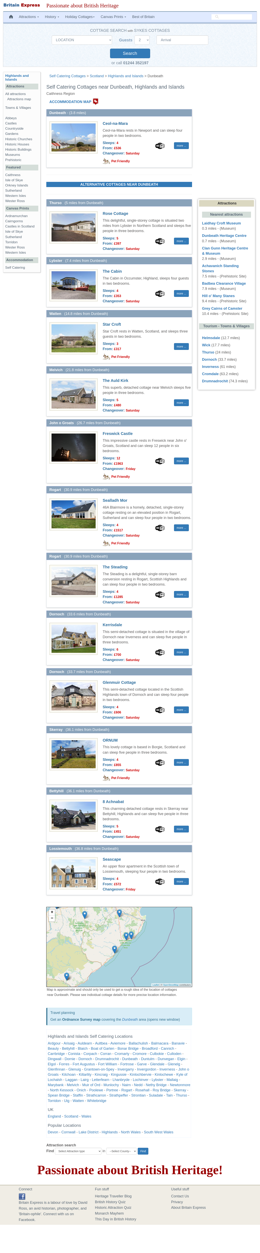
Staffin (78, 1095)
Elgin (181, 1059)
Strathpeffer (118, 1095)
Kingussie (118, 1075)
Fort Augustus (84, 1064)
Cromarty (121, 1054)
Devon (53, 1132)
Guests (126, 40)
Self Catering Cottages (67, 76)
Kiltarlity (85, 1075)
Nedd (138, 1085)
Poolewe (96, 1090)
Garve (142, 1064)
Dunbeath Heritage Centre (224, 236)
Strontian (138, 1095)
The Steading (115, 567)
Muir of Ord (91, 1085)
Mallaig (172, 1080)
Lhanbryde (120, 1080)
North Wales (131, 1132)
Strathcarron (96, 1095)
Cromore (140, 1054)
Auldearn (85, 1043)
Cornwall (68, 1132)
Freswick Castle (118, 433)
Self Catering (15, 267)
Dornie (70, 1059)
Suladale (156, 1095)
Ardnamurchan (16, 216)
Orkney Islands (16, 185)
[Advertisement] (22, 337)
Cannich (167, 1049)
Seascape (112, 859)
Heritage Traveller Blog (113, 1196)
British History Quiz (110, 1202)
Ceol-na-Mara (115, 123)
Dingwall (54, 1059)
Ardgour (54, 1043)
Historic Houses (17, 144)
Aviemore (117, 1043)
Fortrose (127, 1064)
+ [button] (52, 912)
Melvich (73, 1085)
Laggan (71, 1080)
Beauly (53, 1049)
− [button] (52, 918)
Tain (169, 1095)
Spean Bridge (59, 1095)
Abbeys (11, 118)
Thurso (181, 1095)
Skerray (180, 1090)
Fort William (107, 1064)
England (54, 1116)
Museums (12, 155)
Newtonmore (180, 1085)
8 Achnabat (113, 801)
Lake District (88, 1132)
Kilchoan (69, 1075)
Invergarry (125, 1069)
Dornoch (85, 1059)
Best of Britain (143, 17)
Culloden (174, 1054)
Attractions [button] (29, 17)
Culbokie (157, 1054)
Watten (78, 1101)
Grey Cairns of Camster (222, 308)
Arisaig (69, 1043)
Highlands (110, 1132)
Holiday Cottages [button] (80, 17)
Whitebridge (96, 1101)
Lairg (85, 1080)
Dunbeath (130, 1020)
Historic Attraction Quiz (113, 1208)
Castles (11, 123)
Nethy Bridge (156, 1085)
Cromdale (210, 374)
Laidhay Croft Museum (221, 223)
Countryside (14, 128)
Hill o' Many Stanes (218, 296)
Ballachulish (138, 1043)
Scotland (97, 76)
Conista (74, 1054)
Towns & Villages (18, 108)
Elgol (52, 1064)
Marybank (56, 1085)
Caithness (12, 175)
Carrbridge (56, 1054)
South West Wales (158, 1132)
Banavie (178, 1043)
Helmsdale (211, 338)
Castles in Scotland (19, 226)
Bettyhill (68, 1049)
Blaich (83, 1049)
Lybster (157, 1080)
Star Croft (112, 324)
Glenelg (174, 1064)
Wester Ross (15, 201)
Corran (105, 1054)
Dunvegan (166, 1059)
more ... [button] (181, 145)
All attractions (15, 94)
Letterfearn (100, 1080)
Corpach (90, 1054)
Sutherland (13, 190)
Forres (64, 1064)
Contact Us (180, 1196)
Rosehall (142, 1090)
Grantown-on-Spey (99, 1069)
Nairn (126, 1085)
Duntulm (147, 1059)
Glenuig (74, 1069)
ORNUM (110, 740)
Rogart (126, 1090)
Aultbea (101, 1043)
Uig (66, 1101)
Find (50, 1151)
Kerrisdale (112, 625)
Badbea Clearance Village (224, 283)
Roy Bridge (161, 1090)
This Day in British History (115, 1219)
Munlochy (111, 1085)
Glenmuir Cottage (119, 682)
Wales (86, 1116)
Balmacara (159, 1043)
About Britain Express (188, 1208)
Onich (81, 1090)
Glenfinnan (56, 1069)
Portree (112, 1090)
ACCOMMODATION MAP (70, 102)
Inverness (167, 1069)
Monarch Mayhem (109, 1213)
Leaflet (155, 985)
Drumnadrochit (107, 1059)
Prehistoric (13, 160)
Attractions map (19, 99)
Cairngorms (14, 221)
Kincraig (101, 1075)
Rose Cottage (115, 213)
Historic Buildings (18, 149)
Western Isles (15, 196)
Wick (206, 345)
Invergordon (146, 1069)
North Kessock (61, 1090)
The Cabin (112, 271)
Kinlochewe (164, 1075)
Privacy (177, 1202)
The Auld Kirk (115, 380)
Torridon (54, 1101)
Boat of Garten (102, 1049)
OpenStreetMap (171, 985)
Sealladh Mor (115, 500)
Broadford (150, 1049)
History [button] (52, 17)
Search (130, 53)
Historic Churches (18, 139)
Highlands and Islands (125, 76)
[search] (231, 17)
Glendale (157, 1064)
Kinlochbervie (140, 1075)
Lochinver (140, 1080)
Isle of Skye (14, 180)
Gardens (11, 134)
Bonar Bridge (128, 1049)
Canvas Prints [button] (113, 17)
